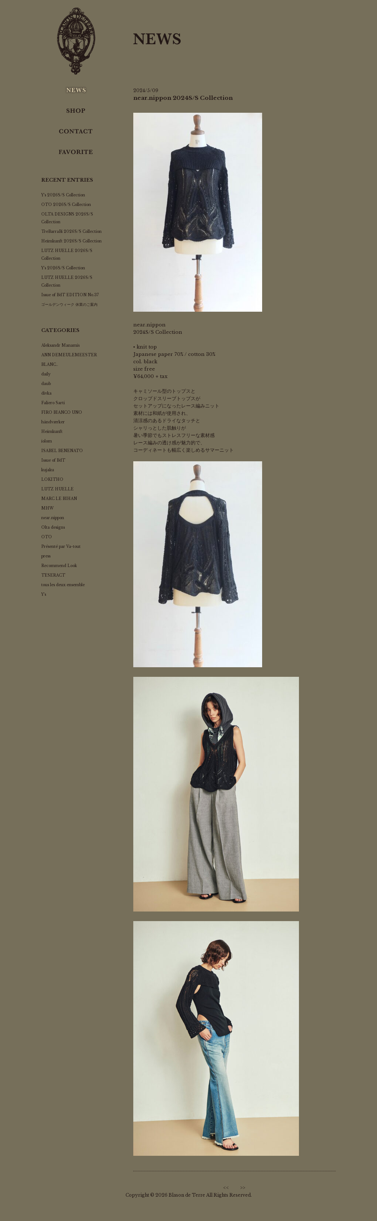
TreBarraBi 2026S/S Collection (71, 231)
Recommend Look (59, 565)
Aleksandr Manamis (60, 345)
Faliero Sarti (53, 402)
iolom (46, 441)
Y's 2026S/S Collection (63, 195)
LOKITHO (52, 479)
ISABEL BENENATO (62, 450)
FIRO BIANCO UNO (61, 412)
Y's (43, 594)
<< (226, 1187)
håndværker (53, 422)
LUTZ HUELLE (57, 489)
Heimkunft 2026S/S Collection (71, 241)
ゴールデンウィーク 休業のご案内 (69, 304)
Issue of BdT (53, 460)
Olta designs (53, 527)
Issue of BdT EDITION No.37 (70, 295)
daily (45, 374)
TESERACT (53, 575)
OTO (46, 537)
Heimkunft (52, 431)
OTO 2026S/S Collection (66, 204)
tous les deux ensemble (63, 584)
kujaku (47, 470)
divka (46, 393)
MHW (47, 508)
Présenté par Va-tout (61, 546)
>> (242, 1187)
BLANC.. (49, 364)
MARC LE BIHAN (59, 498)
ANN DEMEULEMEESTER (69, 355)
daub (46, 383)
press (45, 556)
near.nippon (52, 517)
